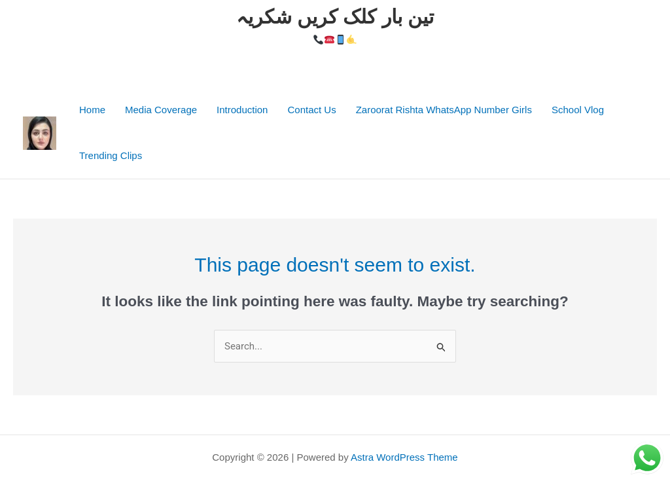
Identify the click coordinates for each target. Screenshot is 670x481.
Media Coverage (161, 109)
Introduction (242, 109)
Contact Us (311, 109)
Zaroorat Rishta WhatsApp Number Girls (444, 109)
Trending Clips (110, 155)
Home (92, 109)
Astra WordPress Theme (404, 457)
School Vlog (578, 109)
